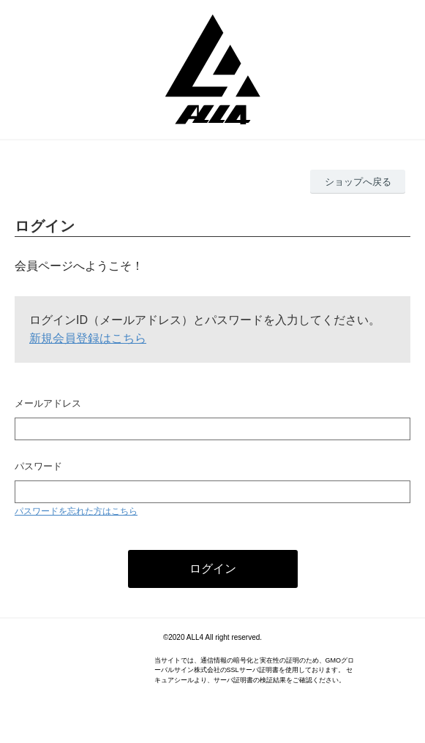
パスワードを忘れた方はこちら (76, 511)
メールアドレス (48, 403)
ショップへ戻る (358, 181)
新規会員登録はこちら (87, 338)
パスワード (38, 466)
